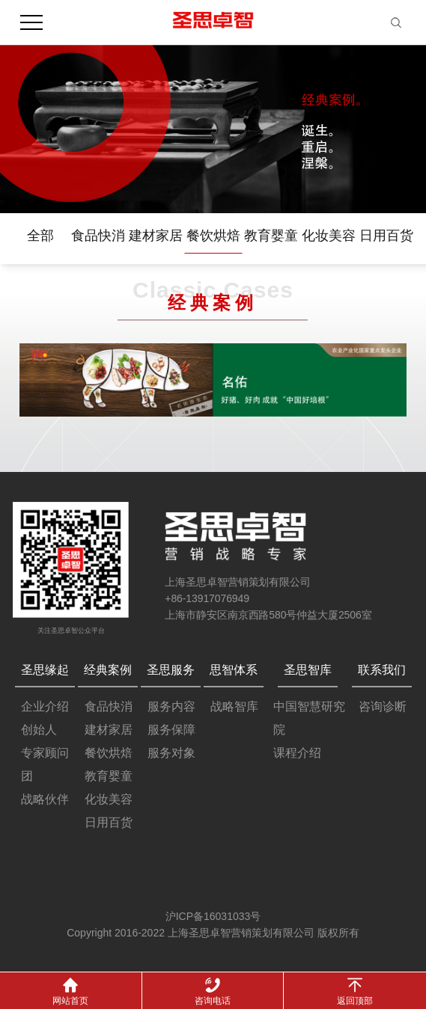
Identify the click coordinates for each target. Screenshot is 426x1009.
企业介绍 (45, 706)
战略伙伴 (45, 799)
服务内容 (171, 706)
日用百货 (386, 236)
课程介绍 (297, 752)
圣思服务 (171, 669)
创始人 (39, 729)
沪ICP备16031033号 (213, 916)
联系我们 (382, 669)
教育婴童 (271, 236)
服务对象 (171, 752)
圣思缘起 (45, 669)
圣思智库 (308, 669)
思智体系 (234, 669)
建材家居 (156, 236)
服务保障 (171, 729)
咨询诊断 (383, 706)
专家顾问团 (45, 764)
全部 (40, 236)
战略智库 (234, 706)
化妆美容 (329, 236)
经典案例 (108, 669)
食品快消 (98, 236)
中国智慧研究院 (309, 718)
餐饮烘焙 (213, 236)
